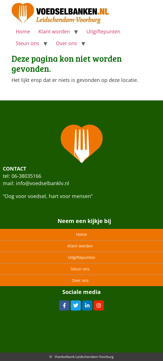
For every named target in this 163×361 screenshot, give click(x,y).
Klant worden (54, 31)
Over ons (66, 43)
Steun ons (27, 43)
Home (23, 31)
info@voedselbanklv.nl (42, 183)
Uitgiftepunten (103, 31)
